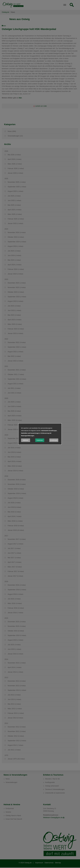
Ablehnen (25, 440)
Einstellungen (54, 440)
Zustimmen (40, 440)
